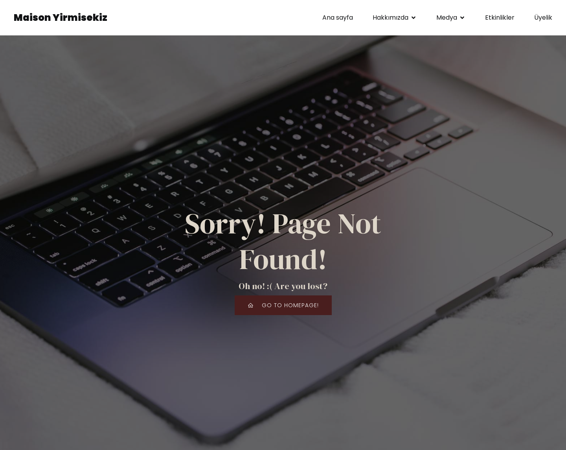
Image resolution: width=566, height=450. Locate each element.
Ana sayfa (337, 17)
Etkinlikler (500, 17)
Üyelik (543, 17)
